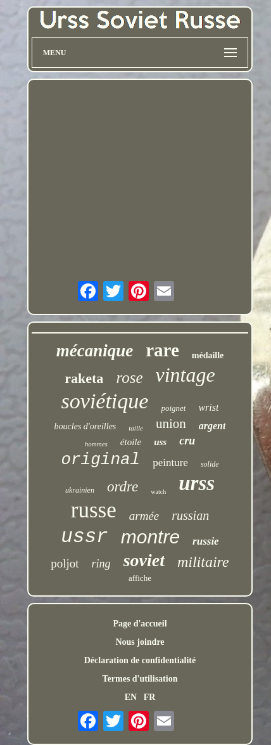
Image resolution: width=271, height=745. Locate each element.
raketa (84, 378)
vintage (185, 374)
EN (131, 697)
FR (150, 697)
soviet (144, 560)
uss (160, 442)
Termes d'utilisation (140, 678)
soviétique (105, 401)
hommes (96, 444)
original (100, 459)
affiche (140, 578)
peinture (170, 463)
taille (136, 428)
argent (212, 425)
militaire (203, 562)
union (171, 423)
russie (205, 541)
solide (210, 464)
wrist (208, 407)
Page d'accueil (140, 623)
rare (162, 350)
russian (190, 515)
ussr (84, 537)
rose (129, 377)
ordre (122, 487)
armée (144, 515)
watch (158, 491)
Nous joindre (139, 642)
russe (94, 510)
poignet (173, 408)
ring (101, 563)
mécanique (95, 350)
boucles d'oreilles (85, 426)
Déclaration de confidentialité (140, 660)
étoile (130, 442)
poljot (65, 563)
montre (150, 536)
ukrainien (79, 490)
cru (187, 440)
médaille (208, 355)
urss (197, 483)
